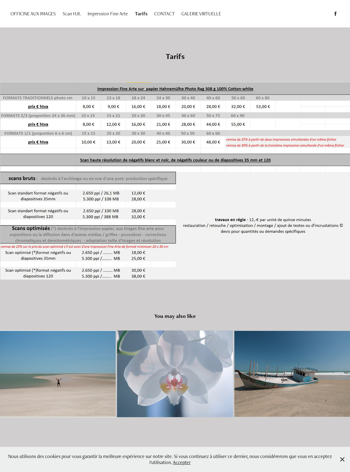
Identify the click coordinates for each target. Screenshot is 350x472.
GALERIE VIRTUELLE (201, 13)
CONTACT (164, 13)
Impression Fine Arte (108, 13)
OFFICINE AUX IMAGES (33, 13)
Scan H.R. (72, 13)
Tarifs (141, 13)
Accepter (182, 462)
